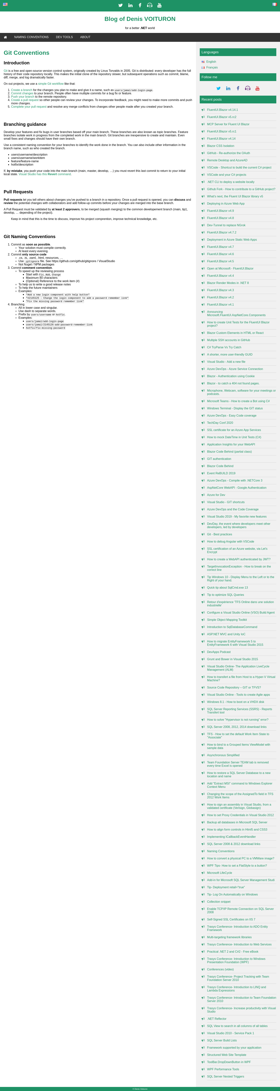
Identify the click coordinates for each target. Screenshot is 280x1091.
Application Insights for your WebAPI (231, 444)
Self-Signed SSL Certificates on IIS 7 (231, 919)
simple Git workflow (51, 83)
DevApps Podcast (219, 652)
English (208, 61)
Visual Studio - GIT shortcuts (226, 502)
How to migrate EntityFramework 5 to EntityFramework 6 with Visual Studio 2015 (235, 643)
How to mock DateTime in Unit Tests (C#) (234, 437)
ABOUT (85, 37)
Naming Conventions (221, 851)
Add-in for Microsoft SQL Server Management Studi (241, 880)
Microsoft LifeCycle (219, 872)
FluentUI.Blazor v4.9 (220, 210)
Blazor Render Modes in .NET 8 (228, 282)
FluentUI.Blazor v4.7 (220, 246)
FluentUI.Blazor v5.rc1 (221, 131)
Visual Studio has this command (45, 174)
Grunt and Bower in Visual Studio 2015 (232, 659)
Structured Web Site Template (226, 1054)
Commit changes (22, 93)
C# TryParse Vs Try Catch (224, 347)
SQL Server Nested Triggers (225, 1076)
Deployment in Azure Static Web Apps (232, 239)
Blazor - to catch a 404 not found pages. (233, 383)
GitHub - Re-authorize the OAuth (228, 153)
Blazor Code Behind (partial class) (229, 451)
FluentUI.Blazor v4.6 (220, 254)
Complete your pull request (28, 106)
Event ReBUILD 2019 (221, 473)
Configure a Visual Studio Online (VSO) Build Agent (241, 612)
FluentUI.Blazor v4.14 (221, 138)
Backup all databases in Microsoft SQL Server (237, 822)
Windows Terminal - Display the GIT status (235, 408)
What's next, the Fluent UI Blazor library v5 (235, 196)
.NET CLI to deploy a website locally (230, 181)
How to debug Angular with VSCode (230, 541)
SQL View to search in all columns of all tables (237, 1026)
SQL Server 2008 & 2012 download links (233, 844)
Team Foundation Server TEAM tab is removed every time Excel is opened (238, 764)
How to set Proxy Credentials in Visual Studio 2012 (240, 815)
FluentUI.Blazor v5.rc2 (221, 117)
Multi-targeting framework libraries (229, 937)
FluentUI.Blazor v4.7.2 (221, 232)
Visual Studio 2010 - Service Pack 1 (230, 1033)
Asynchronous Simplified (223, 755)
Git (5, 70)
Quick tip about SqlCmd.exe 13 (227, 587)
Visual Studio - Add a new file (226, 361)
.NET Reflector (217, 1018)
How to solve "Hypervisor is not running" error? (238, 719)
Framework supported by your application (234, 1047)
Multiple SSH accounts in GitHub (228, 340)
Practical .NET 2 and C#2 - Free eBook (232, 951)
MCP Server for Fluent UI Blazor (228, 124)
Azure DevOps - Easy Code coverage (232, 415)
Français (209, 67)
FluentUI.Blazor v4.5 (220, 261)
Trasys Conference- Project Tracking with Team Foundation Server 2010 (238, 978)
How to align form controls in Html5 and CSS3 (237, 829)
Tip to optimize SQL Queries (225, 594)
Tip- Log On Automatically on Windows (232, 894)
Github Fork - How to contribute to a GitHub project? (241, 189)
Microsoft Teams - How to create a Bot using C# (238, 401)
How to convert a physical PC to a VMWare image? (240, 858)
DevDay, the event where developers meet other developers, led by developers (238, 525)
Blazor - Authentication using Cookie (231, 376)
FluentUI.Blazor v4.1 (220, 304)
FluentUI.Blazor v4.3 (220, 290)
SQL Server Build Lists (222, 1040)
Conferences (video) (220, 969)
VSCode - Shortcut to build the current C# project (239, 167)
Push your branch (22, 96)
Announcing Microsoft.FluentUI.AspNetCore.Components (236, 313)
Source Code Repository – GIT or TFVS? (234, 687)
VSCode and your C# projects (226, 174)
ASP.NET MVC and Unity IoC (226, 634)
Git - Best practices (219, 534)
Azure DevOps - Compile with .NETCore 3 (234, 480)
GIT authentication (219, 458)
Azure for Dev (216, 494)
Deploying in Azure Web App (226, 203)
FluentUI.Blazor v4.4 (220, 275)
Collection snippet (218, 901)
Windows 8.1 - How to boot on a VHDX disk (235, 701)
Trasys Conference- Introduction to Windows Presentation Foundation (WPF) (236, 960)
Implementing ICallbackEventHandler (231, 836)
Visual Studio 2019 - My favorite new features (237, 516)
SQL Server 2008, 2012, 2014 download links (236, 726)
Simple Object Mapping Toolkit (227, 619)
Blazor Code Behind (220, 466)
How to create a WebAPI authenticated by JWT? (239, 559)
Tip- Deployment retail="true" (226, 887)
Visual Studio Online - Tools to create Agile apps (238, 694)
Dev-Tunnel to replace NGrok (226, 225)
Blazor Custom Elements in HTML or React (235, 332)
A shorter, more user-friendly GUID (229, 354)
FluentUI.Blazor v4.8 (220, 218)
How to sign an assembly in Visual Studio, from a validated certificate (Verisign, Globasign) (239, 806)
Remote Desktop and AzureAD (227, 160)
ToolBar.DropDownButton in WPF (229, 1062)
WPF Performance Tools (223, 1069)
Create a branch (21, 90)
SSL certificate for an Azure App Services (234, 430)
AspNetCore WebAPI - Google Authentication (236, 487)
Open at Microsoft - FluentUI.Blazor (230, 268)
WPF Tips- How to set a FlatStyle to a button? (237, 865)
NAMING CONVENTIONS (31, 37)
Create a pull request (25, 100)
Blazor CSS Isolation (220, 145)
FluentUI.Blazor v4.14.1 (222, 109)
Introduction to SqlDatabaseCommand (232, 627)
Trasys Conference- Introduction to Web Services (239, 944)
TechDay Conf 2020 (220, 422)
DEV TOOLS (64, 37)
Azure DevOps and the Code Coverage (233, 509)
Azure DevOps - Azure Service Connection (235, 369)
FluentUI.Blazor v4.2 (220, 297)
